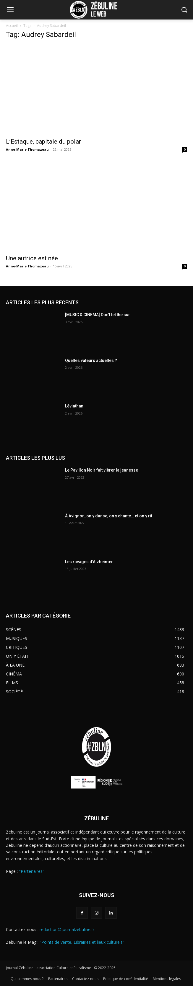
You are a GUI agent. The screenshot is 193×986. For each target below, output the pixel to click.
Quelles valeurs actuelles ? (91, 360)
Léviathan (74, 406)
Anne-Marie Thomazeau (27, 149)
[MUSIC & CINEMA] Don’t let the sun (98, 314)
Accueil (12, 25)
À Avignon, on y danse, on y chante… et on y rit (108, 516)
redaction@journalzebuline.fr (67, 929)
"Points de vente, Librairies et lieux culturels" (82, 942)
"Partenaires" (31, 871)
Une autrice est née (32, 258)
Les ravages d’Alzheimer (89, 561)
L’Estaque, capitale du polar (43, 141)
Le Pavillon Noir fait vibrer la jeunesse (101, 470)
